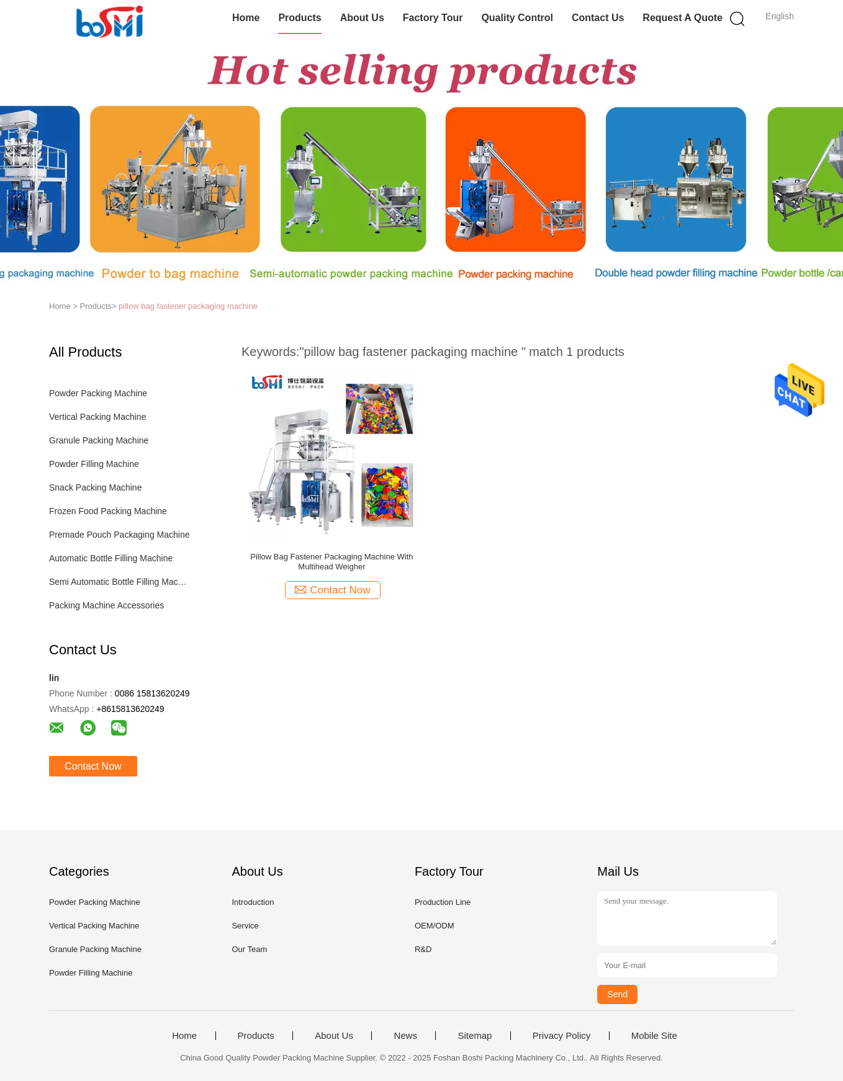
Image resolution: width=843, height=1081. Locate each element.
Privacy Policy (561, 1035)
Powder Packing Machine (98, 393)
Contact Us (598, 17)
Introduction (253, 902)
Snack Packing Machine (95, 487)
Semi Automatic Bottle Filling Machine (119, 582)
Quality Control (517, 17)
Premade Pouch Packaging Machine (119, 535)
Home (245, 17)
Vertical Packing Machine (97, 417)
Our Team (249, 949)
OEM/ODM (434, 925)
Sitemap (475, 1035)
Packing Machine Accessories (106, 605)
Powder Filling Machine (94, 464)
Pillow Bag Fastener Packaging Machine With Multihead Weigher (331, 561)
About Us (362, 17)
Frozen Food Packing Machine (108, 511)
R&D (423, 949)
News (405, 1035)
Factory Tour (433, 17)
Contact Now (93, 766)
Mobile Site (654, 1035)
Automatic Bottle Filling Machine (111, 558)
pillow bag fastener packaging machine (188, 306)
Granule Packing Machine (98, 440)
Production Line (443, 902)
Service (245, 925)
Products (299, 17)
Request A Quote (682, 17)
